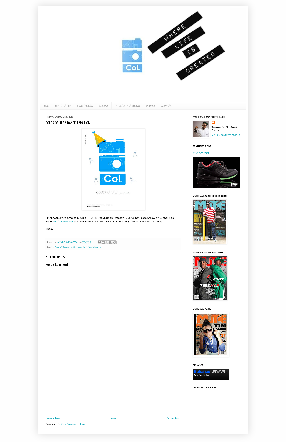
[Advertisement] (113, 384)
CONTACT (167, 106)
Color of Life (80, 247)
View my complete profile (226, 135)
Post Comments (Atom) (73, 424)
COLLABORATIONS (127, 106)
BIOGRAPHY (63, 106)
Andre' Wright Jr (63, 247)
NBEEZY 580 (201, 153)
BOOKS (104, 106)
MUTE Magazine (63, 221)
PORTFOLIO (85, 106)
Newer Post (53, 418)
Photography (94, 247)
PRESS (150, 106)
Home (46, 106)
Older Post (173, 418)
